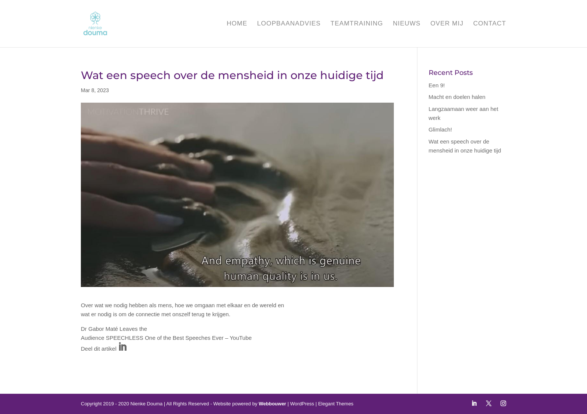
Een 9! (437, 85)
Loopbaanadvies (289, 24)
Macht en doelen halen (457, 97)
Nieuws (406, 24)
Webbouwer (272, 404)
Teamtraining (357, 24)
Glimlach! (440, 129)
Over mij (447, 24)
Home (237, 24)
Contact (489, 24)
